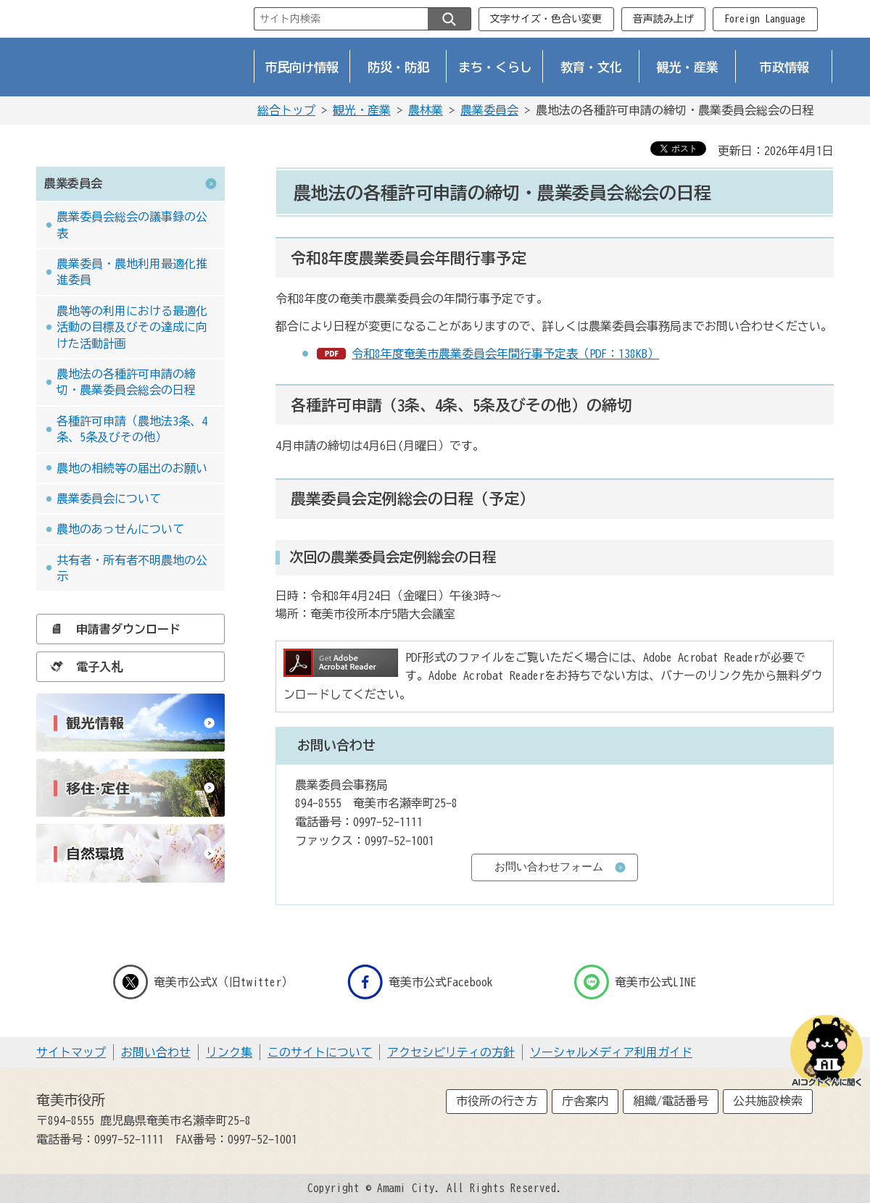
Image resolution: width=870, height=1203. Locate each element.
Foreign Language (764, 19)
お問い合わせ (156, 1052)
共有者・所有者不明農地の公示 (132, 568)
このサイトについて (320, 1052)
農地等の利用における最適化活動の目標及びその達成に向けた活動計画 (132, 327)
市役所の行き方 (496, 1101)
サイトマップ (71, 1052)
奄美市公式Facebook (420, 982)
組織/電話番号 (670, 1101)
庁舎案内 (585, 1101)
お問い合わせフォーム (548, 866)
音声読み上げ (663, 19)
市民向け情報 (302, 67)
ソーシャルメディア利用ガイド (611, 1052)
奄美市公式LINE (635, 982)
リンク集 (229, 1052)
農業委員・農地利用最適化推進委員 (132, 272)
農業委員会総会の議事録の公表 (132, 224)
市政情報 (784, 67)
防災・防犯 (398, 67)
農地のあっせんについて (120, 529)
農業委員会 (489, 110)
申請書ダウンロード (112, 629)
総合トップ (286, 110)
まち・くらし (495, 67)
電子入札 (83, 666)
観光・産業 (687, 67)
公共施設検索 (768, 1101)
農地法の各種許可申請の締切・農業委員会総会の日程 (126, 382)
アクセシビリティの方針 (451, 1052)
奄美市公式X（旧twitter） (203, 982)
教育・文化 (591, 67)
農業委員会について (109, 498)
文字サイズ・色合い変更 (546, 19)
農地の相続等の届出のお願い (132, 468)
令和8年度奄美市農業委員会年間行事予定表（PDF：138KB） (505, 353)
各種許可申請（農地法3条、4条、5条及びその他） (132, 429)
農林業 (425, 110)
